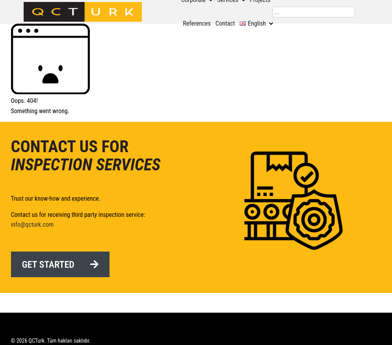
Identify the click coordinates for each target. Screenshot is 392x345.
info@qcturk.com (32, 224)
